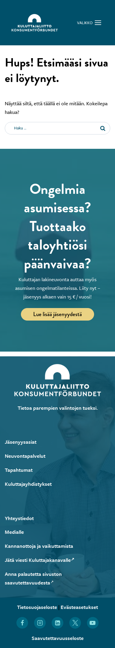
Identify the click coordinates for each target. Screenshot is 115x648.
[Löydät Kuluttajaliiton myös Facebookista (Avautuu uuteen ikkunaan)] (22, 623)
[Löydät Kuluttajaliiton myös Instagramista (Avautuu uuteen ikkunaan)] (40, 623)
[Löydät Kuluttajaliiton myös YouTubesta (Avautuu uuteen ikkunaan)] (93, 623)
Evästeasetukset (79, 607)
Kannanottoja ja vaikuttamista (39, 546)
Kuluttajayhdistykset (28, 484)
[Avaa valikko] (89, 22)
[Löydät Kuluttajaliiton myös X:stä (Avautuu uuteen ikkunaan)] (75, 623)
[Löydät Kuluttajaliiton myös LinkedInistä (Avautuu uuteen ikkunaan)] (57, 623)
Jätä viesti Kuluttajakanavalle (39, 560)
